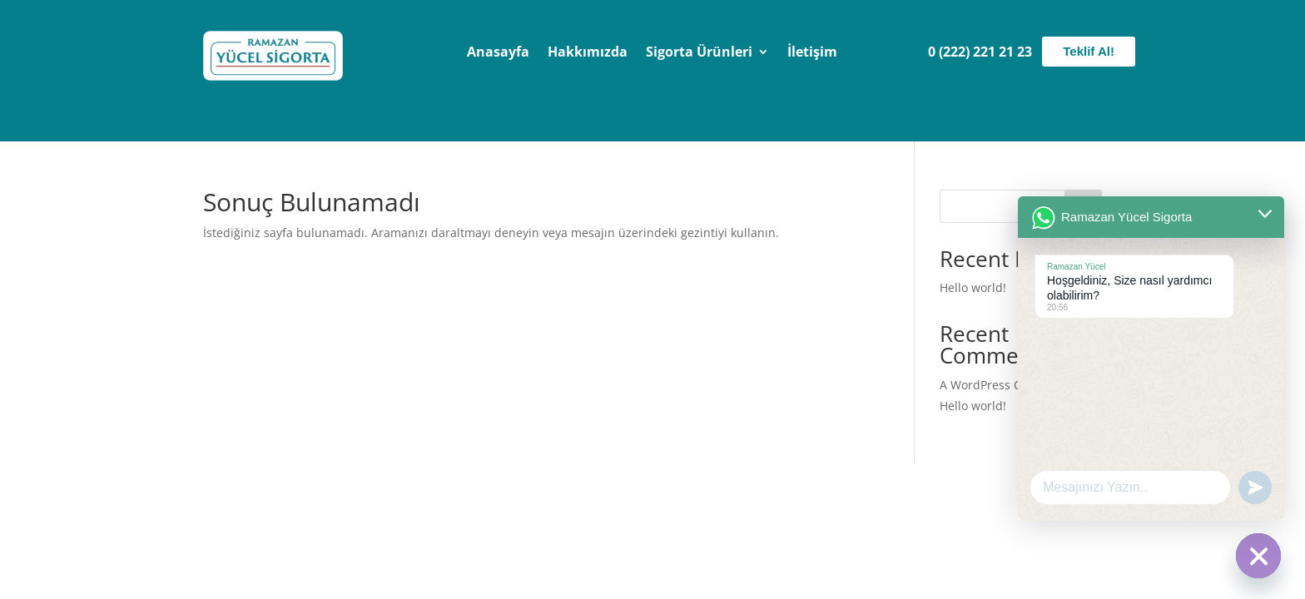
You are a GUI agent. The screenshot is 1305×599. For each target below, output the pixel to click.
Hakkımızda (588, 53)
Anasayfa (498, 53)
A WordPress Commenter (1009, 385)
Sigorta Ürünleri (699, 53)
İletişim (812, 53)
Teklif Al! (1088, 51)
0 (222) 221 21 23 (980, 51)
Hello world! (973, 287)
